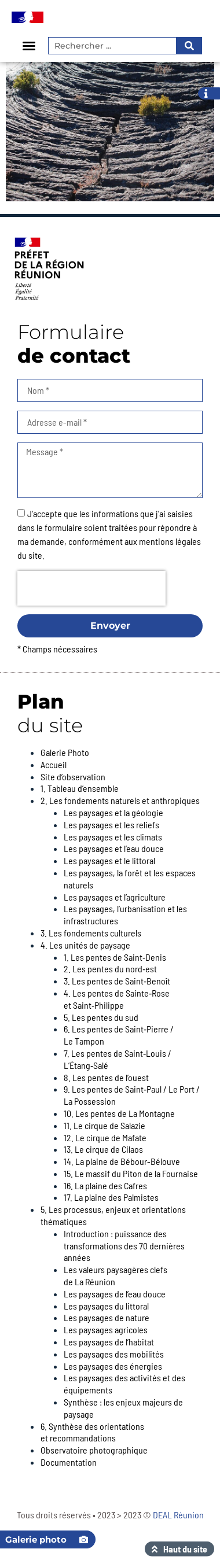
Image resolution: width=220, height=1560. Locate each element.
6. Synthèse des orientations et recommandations (92, 1432)
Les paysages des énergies (113, 1365)
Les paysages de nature (106, 1317)
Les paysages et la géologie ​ (114, 812)
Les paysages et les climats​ (113, 836)
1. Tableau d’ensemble (80, 788)
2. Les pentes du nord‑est (110, 968)
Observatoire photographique (94, 1449)
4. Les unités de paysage (85, 944)
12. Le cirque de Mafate (105, 1137)
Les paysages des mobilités (114, 1353)
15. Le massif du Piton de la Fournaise (131, 1173)
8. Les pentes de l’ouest (106, 1077)
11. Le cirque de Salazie (104, 1125)
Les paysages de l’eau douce (115, 1293)
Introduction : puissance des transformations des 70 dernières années (124, 1245)
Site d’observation (73, 776)
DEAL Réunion (178, 1514)
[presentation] (91, 588)
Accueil (54, 764)
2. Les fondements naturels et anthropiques (120, 800)
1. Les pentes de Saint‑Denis (115, 957)
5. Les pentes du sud (101, 1017)
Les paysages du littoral (106, 1305)
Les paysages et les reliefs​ (111, 824)
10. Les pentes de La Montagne (119, 1113)
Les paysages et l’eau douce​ (114, 848)
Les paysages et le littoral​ (109, 860)
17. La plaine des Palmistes (111, 1197)
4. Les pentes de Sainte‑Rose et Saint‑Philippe (117, 999)
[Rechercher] (188, 46)
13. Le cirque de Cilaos (103, 1149)
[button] (29, 45)
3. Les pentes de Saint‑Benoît (117, 980)
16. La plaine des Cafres (105, 1185)
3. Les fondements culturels (91, 932)
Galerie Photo (65, 752)
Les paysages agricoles (106, 1329)
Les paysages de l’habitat (109, 1341)
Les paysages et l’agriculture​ (115, 896)
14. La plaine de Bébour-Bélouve (122, 1161)
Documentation (69, 1461)
